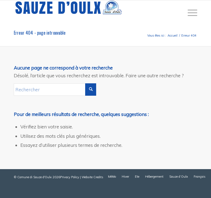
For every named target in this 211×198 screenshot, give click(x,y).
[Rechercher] (55, 89)
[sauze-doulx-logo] (69, 12)
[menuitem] (189, 12)
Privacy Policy (69, 177)
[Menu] (189, 12)
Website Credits (92, 177)
